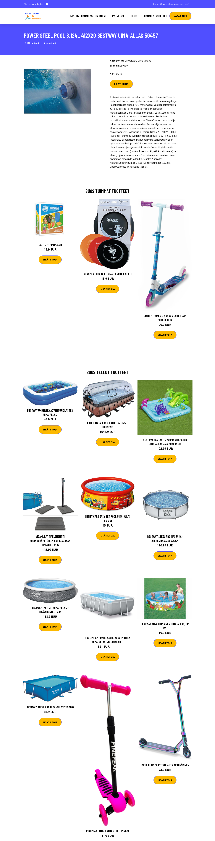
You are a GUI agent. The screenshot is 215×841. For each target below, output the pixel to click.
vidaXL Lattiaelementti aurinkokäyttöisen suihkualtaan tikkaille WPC (50, 541)
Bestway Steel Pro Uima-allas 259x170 (50, 707)
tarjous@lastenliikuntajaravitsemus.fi (171, 4)
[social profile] (47, 4)
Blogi (134, 16)
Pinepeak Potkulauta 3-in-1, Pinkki (107, 831)
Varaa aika (180, 15)
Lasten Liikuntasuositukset (89, 16)
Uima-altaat (49, 43)
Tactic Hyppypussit (50, 244)
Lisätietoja (121, 83)
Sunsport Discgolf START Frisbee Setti (108, 274)
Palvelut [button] (118, 16)
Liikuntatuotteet (155, 16)
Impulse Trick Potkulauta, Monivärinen (165, 765)
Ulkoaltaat (33, 43)
